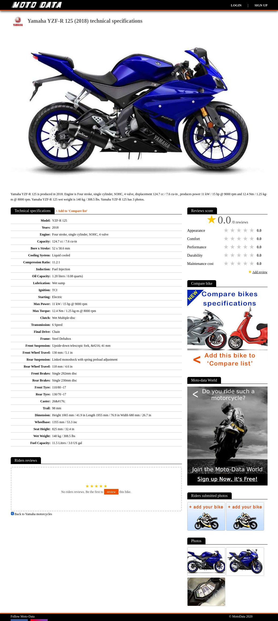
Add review (259, 272)
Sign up (260, 5)
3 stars (239, 230)
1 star (226, 230)
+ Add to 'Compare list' (71, 211)
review (111, 492)
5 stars (252, 230)
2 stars (233, 230)
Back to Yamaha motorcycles (31, 514)
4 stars (246, 230)
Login (236, 5)
